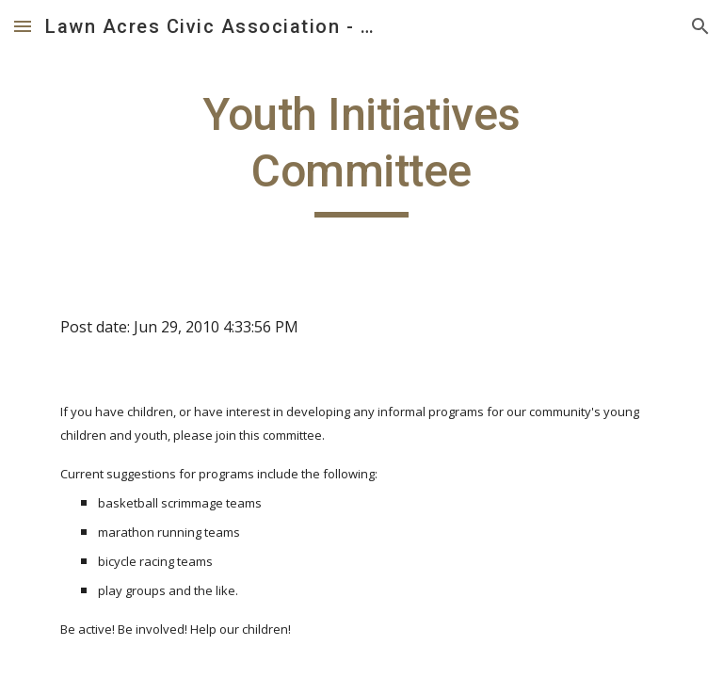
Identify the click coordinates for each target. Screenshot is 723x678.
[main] (361, 152)
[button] (22, 26)
